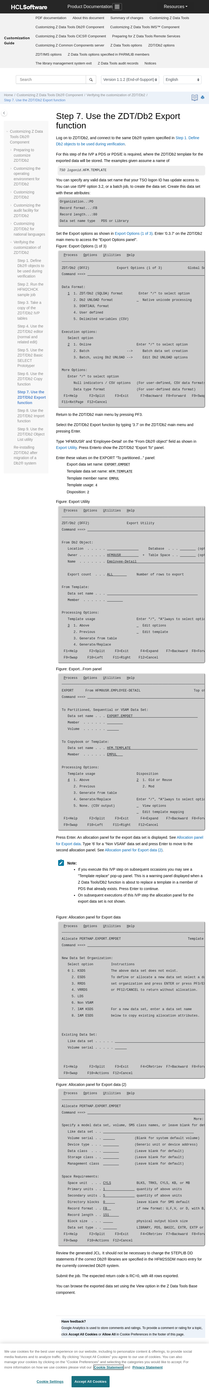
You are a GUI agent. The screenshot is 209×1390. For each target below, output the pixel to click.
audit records (118, 63)
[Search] (91, 79)
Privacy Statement (147, 1367)
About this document (88, 18)
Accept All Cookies (90, 1382)
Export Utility (66, 448)
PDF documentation (51, 18)
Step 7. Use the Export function (34, 100)
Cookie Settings (50, 1382)
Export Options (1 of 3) (133, 234)
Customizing (169, 18)
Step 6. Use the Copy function (30, 379)
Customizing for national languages (29, 228)
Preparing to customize (24, 155)
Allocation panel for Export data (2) (134, 848)
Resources (174, 6)
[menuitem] (50, 18)
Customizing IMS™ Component (144, 27)
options (126, 45)
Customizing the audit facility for (27, 210)
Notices (150, 63)
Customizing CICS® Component (71, 36)
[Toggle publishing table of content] (4, 113)
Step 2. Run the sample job (30, 289)
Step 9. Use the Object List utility (30, 434)
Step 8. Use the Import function (30, 415)
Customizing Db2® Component (70, 27)
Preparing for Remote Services (146, 36)
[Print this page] (203, 98)
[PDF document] (195, 97)
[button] (8, 131)
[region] (104, 1367)
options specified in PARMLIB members (108, 54)
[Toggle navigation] (117, 6)
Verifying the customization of (116, 95)
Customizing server (70, 45)
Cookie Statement (109, 1367)
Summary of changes (126, 18)
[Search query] (56, 79)
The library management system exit (64, 63)
